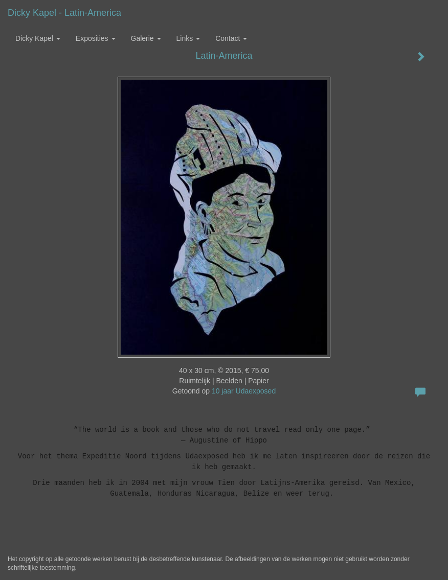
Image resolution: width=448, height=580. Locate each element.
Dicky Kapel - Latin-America (64, 13)
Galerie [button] (146, 38)
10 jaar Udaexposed (244, 391)
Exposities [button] (96, 38)
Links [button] (188, 38)
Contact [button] (231, 38)
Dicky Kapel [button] (37, 38)
